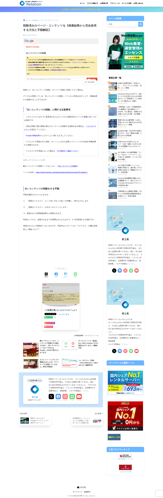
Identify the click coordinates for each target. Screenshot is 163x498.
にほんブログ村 (125, 471)
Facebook (58, 400)
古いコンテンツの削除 (68, 166)
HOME (81, 487)
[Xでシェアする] (46, 275)
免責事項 (87, 492)
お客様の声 (104, 3)
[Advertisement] (61, 249)
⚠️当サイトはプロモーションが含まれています (81, 9)
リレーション (39, 3)
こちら (85, 391)
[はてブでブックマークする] (66, 275)
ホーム (82, 3)
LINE (72, 400)
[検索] (140, 24)
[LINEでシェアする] (75, 275)
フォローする (63, 314)
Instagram (65, 400)
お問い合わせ (138, 3)
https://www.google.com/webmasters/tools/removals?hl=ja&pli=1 (62, 172)
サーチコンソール (92, 335)
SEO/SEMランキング (125, 459)
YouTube (79, 400)
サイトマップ (77, 492)
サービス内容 (126, 3)
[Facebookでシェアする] (56, 275)
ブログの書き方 (92, 3)
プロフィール (115, 3)
